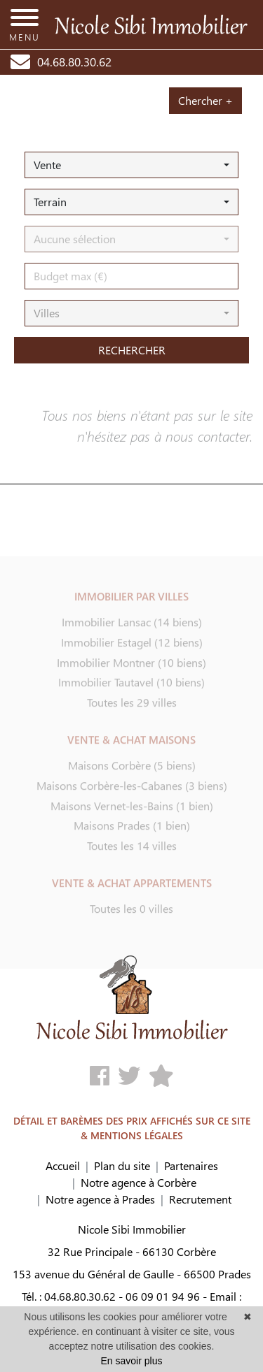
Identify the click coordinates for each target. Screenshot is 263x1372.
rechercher (132, 349)
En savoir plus (132, 1360)
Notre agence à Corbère (138, 1182)
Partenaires (191, 1165)
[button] (131, 165)
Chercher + (205, 100)
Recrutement (200, 1199)
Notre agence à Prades (100, 1199)
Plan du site (122, 1165)
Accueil (63, 1165)
